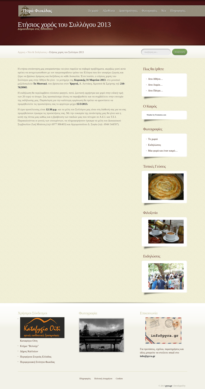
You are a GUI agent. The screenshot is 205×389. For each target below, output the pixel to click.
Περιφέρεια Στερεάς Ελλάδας (36, 356)
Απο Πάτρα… (155, 90)
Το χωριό (93, 10)
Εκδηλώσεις (154, 144)
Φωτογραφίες (149, 10)
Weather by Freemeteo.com (156, 115)
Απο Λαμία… (155, 84)
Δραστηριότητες (128, 10)
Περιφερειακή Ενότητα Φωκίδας (37, 362)
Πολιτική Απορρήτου (103, 378)
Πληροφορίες (177, 10)
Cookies (119, 378)
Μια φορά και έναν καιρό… (163, 150)
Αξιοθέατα (109, 10)
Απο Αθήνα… (155, 78)
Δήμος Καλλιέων (29, 351)
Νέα (163, 10)
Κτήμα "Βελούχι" (29, 346)
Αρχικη (21, 52)
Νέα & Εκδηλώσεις (37, 52)
